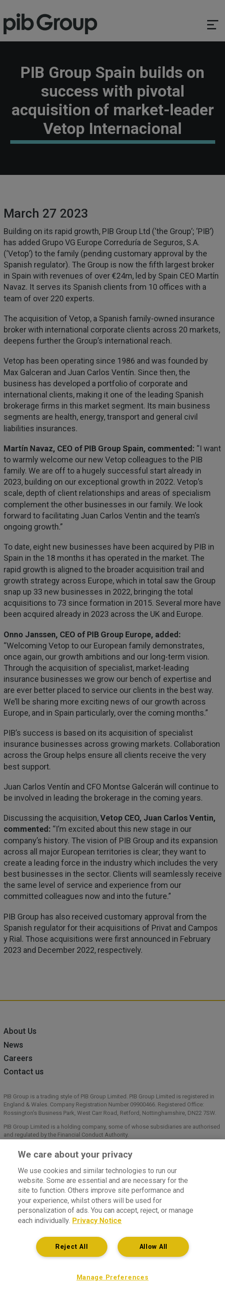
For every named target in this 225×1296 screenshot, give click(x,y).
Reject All (71, 1247)
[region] (112, 1217)
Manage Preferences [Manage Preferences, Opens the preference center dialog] (113, 1277)
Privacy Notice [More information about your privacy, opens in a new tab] (97, 1220)
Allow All (153, 1247)
